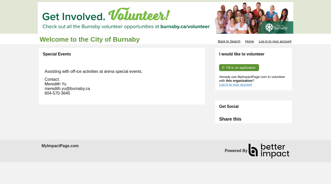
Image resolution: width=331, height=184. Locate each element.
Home (249, 41)
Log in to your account (275, 41)
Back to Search (229, 41)
